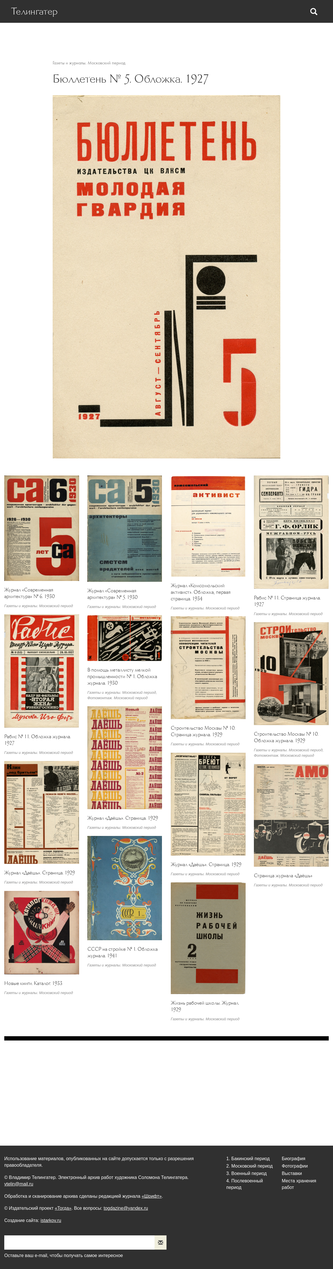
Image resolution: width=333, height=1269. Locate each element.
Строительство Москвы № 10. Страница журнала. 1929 (203, 731)
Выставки (245, 34)
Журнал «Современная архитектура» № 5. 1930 (112, 593)
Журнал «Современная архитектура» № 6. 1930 (29, 593)
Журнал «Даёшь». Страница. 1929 (122, 818)
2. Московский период (249, 1166)
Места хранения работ (289, 34)
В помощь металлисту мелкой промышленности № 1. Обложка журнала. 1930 (122, 676)
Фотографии (212, 34)
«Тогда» (63, 1208)
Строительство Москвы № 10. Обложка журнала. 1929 (286, 737)
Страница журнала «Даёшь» (283, 875)
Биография (69, 34)
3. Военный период (246, 1173)
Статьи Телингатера (168, 34)
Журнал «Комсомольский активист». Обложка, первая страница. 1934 (201, 592)
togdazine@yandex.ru (126, 1208)
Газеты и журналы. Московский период (89, 63)
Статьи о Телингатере (113, 34)
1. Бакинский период (248, 1158)
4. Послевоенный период (244, 1184)
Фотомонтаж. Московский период (117, 698)
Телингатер (34, 11)
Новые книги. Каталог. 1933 (33, 983)
